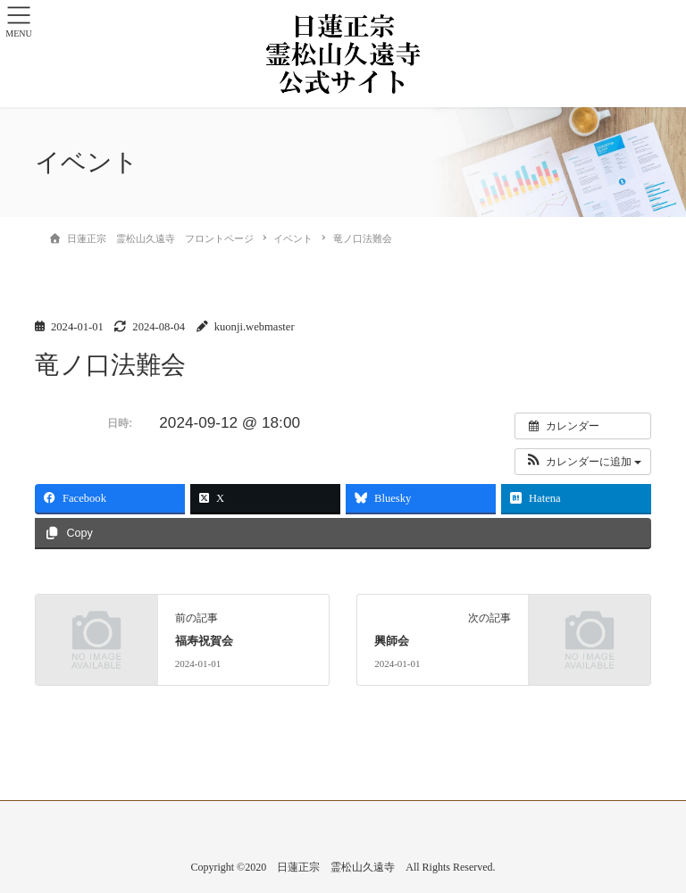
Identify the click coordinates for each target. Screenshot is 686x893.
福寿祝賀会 (204, 641)
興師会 (391, 641)
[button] (582, 461)
